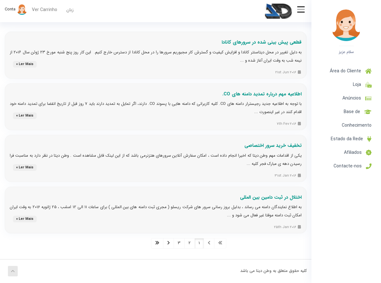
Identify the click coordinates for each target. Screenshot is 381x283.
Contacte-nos (353, 166)
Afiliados (358, 152)
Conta (16, 9)
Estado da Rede (351, 138)
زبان (70, 9)
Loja (361, 84)
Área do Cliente (351, 71)
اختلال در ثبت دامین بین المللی (271, 197)
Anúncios (357, 98)
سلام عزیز (346, 52)
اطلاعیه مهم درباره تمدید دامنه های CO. (262, 94)
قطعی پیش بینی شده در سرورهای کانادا (262, 42)
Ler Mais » (25, 64)
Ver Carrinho (44, 9)
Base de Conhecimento (357, 118)
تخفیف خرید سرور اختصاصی (273, 145)
